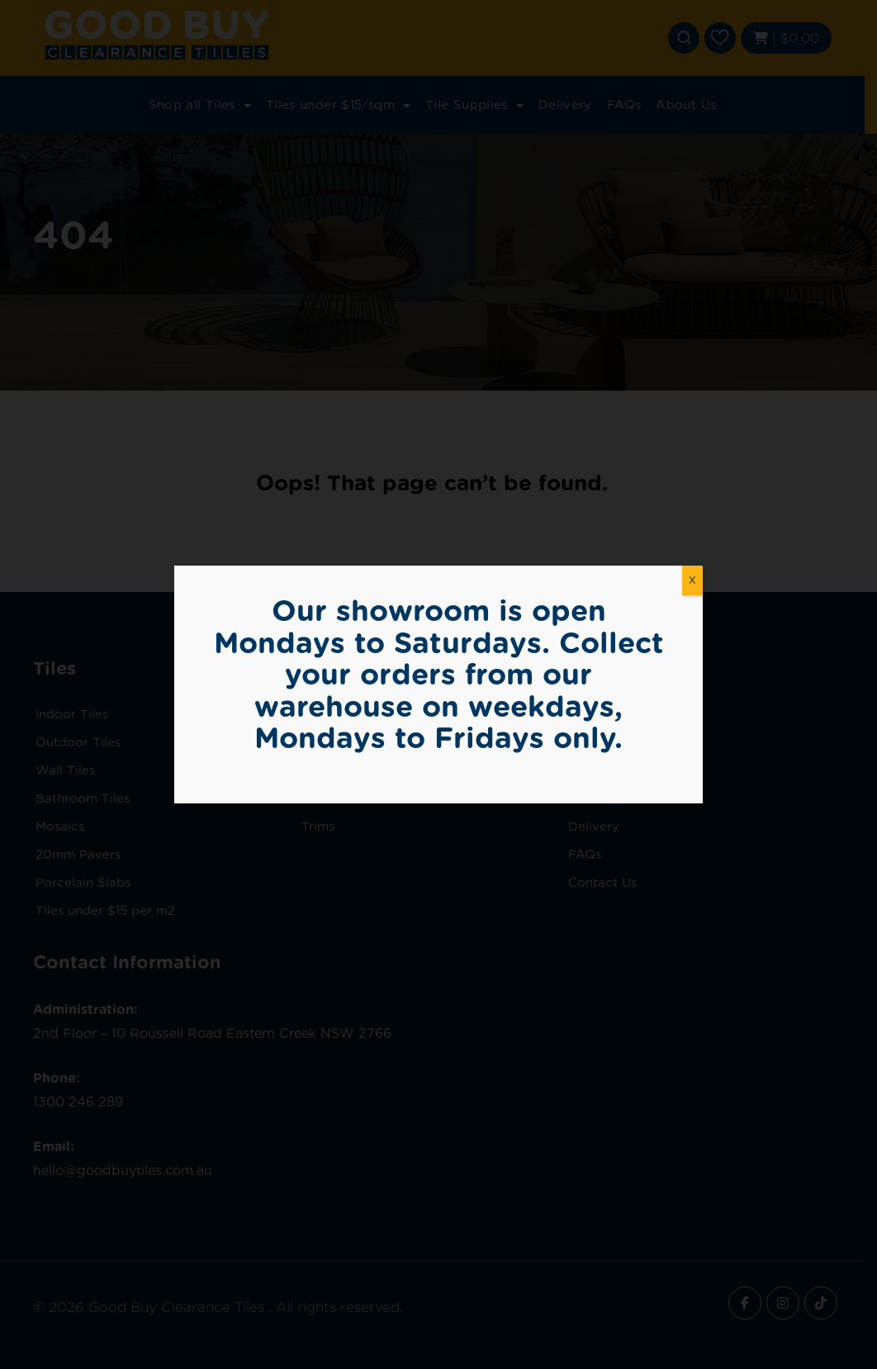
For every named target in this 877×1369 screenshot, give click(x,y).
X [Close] (692, 580)
